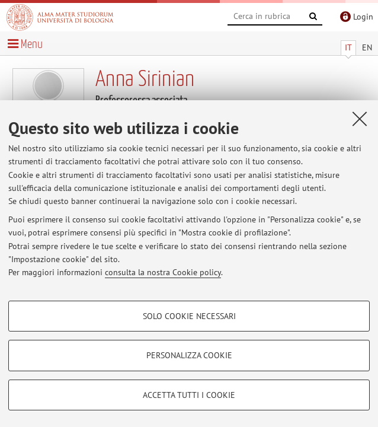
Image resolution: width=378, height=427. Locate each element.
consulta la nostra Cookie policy (163, 272)
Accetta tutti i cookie (189, 395)
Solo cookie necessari (189, 316)
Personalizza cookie (189, 355)
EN (367, 47)
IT (348, 47)
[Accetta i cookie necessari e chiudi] (359, 118)
